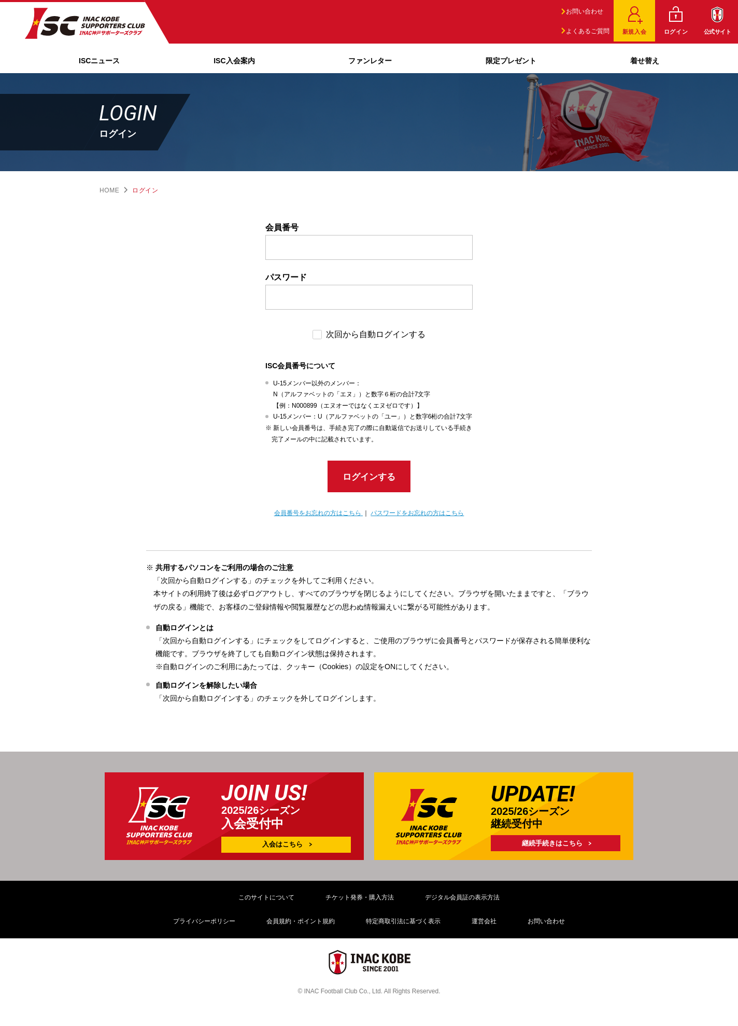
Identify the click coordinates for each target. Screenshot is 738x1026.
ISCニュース (99, 61)
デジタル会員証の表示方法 (462, 900)
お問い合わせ (582, 11)
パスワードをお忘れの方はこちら (417, 516)
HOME (109, 190)
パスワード (286, 277)
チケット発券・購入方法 (359, 900)
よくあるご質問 (585, 31)
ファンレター (370, 61)
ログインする (369, 478)
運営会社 (484, 923)
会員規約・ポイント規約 (300, 923)
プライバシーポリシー (204, 923)
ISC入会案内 (234, 61)
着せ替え (644, 61)
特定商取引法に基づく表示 (403, 923)
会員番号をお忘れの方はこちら (318, 516)
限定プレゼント (511, 61)
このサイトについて (266, 900)
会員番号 (282, 227)
